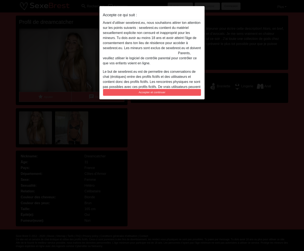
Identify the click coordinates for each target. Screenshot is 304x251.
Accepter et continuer (152, 92)
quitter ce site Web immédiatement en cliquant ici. (140, 53)
